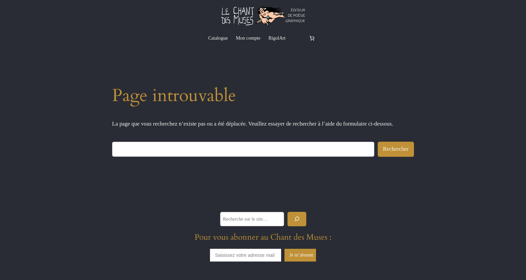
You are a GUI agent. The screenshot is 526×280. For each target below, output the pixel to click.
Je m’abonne (301, 255)
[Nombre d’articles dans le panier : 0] (312, 38)
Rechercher (396, 149)
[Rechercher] (296, 219)
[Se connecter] (297, 38)
